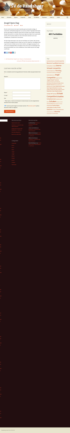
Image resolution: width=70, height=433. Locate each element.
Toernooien (14, 164)
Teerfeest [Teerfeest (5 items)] (54, 109)
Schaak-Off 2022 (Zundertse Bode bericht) (29, 61)
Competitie (22, 17)
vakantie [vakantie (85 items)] (57, 112)
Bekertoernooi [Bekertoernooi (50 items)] (59, 63)
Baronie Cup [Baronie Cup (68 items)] (51, 63)
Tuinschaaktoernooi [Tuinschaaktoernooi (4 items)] (50, 111)
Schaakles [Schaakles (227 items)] (60, 96)
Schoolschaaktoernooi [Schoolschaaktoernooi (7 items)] (51, 103)
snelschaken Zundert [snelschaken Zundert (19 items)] (52, 107)
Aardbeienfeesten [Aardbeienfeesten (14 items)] (51, 61)
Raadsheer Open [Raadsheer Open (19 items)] (51, 91)
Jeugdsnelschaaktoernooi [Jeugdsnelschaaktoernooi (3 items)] (51, 81)
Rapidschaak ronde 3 (16, 122)
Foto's (13, 147)
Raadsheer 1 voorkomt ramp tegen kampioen (34, 124)
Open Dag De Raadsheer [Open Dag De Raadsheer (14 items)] (52, 88)
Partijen (13, 158)
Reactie (6, 76)
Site (5, 98)
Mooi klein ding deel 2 (16, 132)
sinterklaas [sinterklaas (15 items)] (49, 105)
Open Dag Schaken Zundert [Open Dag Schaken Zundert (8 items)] (58, 89)
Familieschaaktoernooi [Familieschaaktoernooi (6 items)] (51, 70)
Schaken (17, 25)
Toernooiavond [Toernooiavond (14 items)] (59, 109)
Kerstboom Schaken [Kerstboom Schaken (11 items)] (56, 83)
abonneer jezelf (31, 105)
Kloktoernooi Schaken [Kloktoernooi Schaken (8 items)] (51, 86)
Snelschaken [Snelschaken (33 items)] (55, 105)
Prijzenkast (44, 17)
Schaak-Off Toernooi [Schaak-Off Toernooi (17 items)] (52, 93)
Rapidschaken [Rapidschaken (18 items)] (58, 91)
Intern (13, 149)
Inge (22, 25)
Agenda (16, 17)
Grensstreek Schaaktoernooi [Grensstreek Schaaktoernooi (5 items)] (52, 72)
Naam (6, 92)
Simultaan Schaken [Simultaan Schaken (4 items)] (59, 103)
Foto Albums (36, 17)
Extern (13, 145)
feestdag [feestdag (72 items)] (58, 71)
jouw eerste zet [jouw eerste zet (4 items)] (57, 81)
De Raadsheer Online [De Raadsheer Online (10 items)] (51, 65)
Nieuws (13, 156)
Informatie (9, 17)
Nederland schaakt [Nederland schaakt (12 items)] (60, 86)
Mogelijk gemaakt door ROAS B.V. (8, 430)
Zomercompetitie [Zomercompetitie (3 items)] (49, 113)
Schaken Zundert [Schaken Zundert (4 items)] (60, 101)
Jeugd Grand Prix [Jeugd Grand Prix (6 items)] (59, 78)
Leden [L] (52, 17)
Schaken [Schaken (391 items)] (52, 101)
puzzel (13, 160)
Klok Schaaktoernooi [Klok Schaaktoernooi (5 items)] (58, 84)
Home (2, 17)
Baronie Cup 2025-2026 (16, 134)
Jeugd (29, 17)
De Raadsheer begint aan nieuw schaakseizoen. (17, 59)
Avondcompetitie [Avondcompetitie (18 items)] (59, 61)
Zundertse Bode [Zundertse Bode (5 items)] (55, 113)
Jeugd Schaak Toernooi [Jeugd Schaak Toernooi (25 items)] (53, 80)
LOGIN (58, 17)
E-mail (6, 95)
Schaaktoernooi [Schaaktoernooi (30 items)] (51, 99)
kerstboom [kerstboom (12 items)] (49, 83)
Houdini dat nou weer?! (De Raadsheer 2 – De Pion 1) (35, 134)
